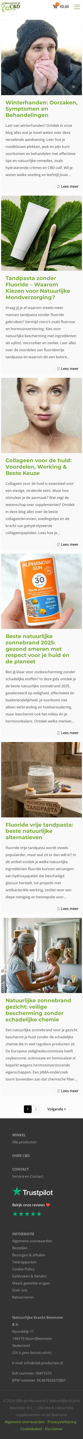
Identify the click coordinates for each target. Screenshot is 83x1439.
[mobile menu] (77, 6)
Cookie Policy (23, 1269)
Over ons (19, 1290)
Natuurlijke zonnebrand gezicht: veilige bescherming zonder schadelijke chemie (38, 1009)
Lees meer (70, 186)
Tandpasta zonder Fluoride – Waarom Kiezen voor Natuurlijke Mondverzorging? (38, 287)
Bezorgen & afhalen (28, 1255)
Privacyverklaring (62, 1421)
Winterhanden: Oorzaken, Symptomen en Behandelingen (41, 108)
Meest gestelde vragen (31, 1283)
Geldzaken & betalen (29, 1276)
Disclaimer (54, 1428)
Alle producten (24, 1142)
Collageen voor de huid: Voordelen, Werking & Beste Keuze (38, 466)
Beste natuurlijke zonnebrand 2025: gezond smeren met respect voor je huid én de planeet (37, 649)
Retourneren (23, 1297)
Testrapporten (24, 1262)
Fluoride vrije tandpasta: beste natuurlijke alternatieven (39, 831)
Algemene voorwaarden (32, 1241)
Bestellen (19, 1248)
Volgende (57, 1109)
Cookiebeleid (31, 1428)
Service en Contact (27, 1176)
